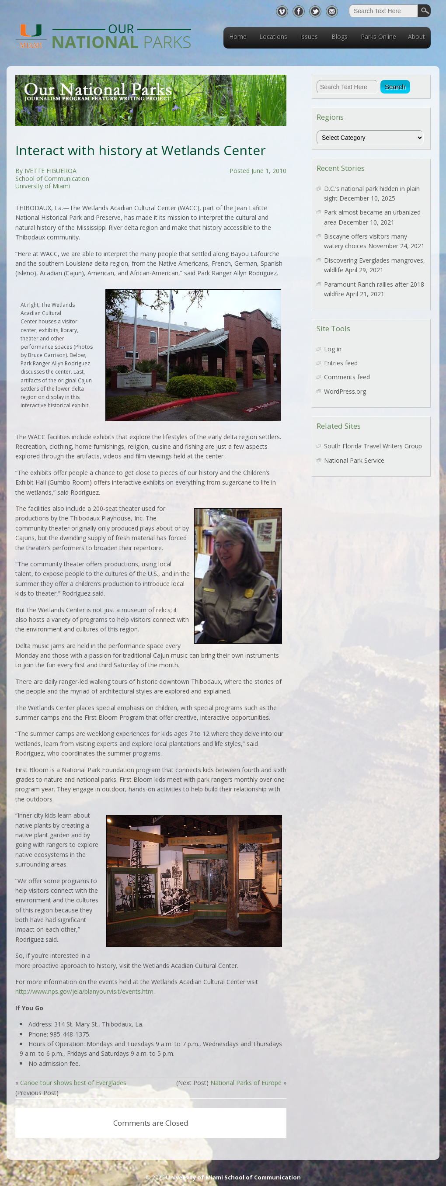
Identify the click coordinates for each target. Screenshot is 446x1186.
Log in (332, 349)
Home (238, 36)
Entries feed (341, 363)
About (416, 36)
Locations (273, 36)
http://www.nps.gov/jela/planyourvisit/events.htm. (85, 991)
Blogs (339, 36)
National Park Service (354, 460)
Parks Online (378, 36)
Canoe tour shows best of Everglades (73, 1082)
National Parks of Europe (246, 1082)
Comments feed (347, 377)
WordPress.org (345, 391)
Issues (309, 36)
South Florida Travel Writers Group (373, 446)
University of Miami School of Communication (233, 1177)
